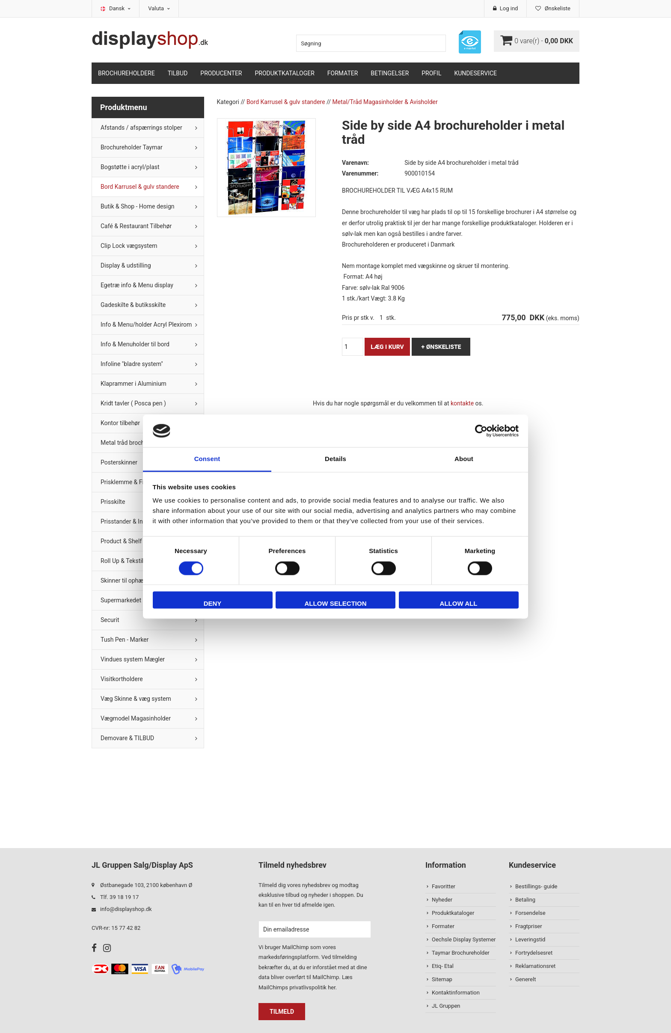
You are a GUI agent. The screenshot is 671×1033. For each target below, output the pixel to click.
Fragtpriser (528, 926)
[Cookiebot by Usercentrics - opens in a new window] (481, 430)
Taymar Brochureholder (461, 953)
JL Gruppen (446, 1006)
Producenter (221, 73)
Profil (431, 73)
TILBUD (178, 73)
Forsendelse (530, 913)
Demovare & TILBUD (127, 738)
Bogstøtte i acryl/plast (130, 167)
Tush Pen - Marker (124, 639)
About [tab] (463, 459)
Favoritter (443, 886)
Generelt (525, 979)
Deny (213, 603)
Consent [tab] (207, 459)
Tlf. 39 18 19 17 (119, 897)
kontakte (462, 403)
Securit (110, 619)
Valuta (159, 8)
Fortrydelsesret (533, 953)
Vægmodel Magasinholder (136, 718)
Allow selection (336, 603)
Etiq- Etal (443, 966)
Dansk (120, 8)
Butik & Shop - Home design (138, 206)
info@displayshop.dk (126, 909)
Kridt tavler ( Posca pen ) (133, 403)
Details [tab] (335, 459)
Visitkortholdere (122, 679)
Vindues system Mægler (133, 659)
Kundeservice (475, 73)
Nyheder (442, 899)
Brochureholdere (126, 73)
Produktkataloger (285, 73)
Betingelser (390, 73)
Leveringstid (530, 939)
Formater (342, 73)
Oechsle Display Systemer (464, 939)
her (332, 987)
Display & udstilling (126, 265)
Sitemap (442, 979)
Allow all (459, 603)
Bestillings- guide (536, 886)
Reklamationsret (535, 966)
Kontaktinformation (456, 992)
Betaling (525, 899)
